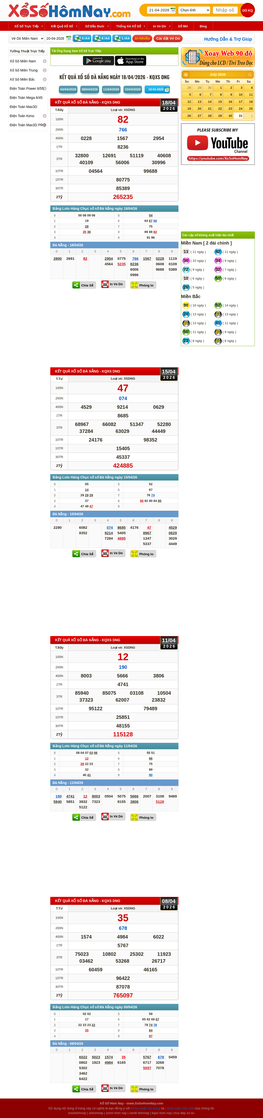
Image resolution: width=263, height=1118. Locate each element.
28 (189, 87)
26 (189, 116)
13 (199, 102)
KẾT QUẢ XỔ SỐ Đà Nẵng (87, 102)
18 (251, 102)
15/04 (133, 89)
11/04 (111, 89)
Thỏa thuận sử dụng (145, 1108)
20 (199, 108)
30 (209, 87)
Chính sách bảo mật (179, 1108)
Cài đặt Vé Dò (168, 38)
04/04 (68, 89)
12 (189, 102)
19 (189, 108)
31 (240, 116)
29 (199, 87)
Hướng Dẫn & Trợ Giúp (228, 39)
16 (230, 102)
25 (251, 108)
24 (240, 108)
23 (230, 108)
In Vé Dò (116, 284)
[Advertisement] (114, 327)
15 (220, 102)
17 (240, 102)
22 (220, 108)
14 (209, 102)
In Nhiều (142, 38)
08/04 (90, 89)
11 (251, 94)
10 (240, 94)
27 (199, 116)
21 (209, 108)
